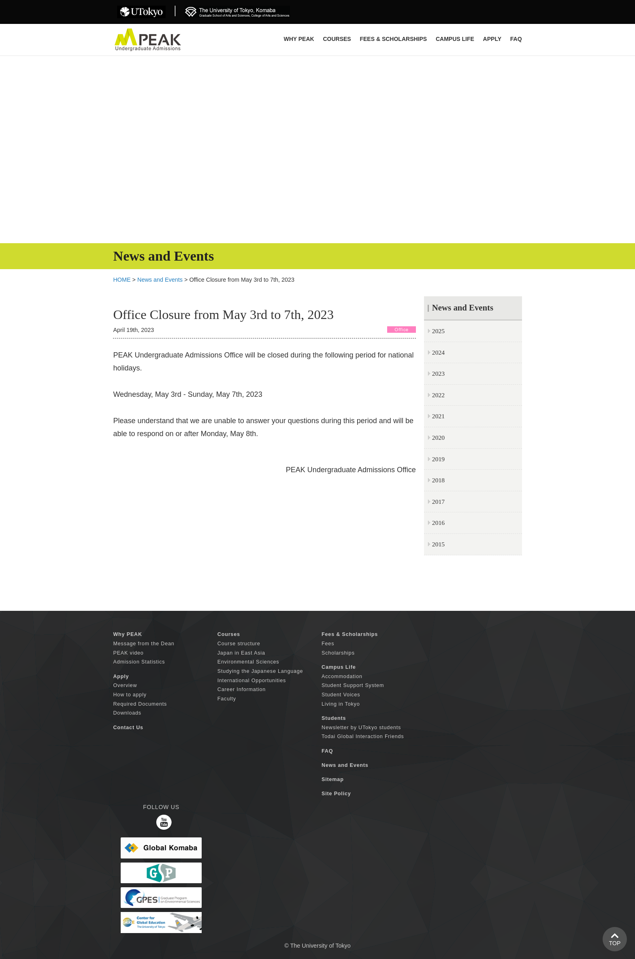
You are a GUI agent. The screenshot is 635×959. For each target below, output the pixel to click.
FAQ (516, 39)
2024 (438, 352)
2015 (438, 544)
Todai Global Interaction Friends (363, 736)
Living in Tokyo (341, 704)
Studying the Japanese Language (260, 671)
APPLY (492, 39)
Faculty (226, 699)
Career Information (241, 689)
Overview (125, 685)
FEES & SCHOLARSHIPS (393, 39)
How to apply (129, 695)
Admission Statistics (139, 662)
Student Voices (341, 695)
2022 (438, 395)
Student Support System (353, 685)
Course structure (238, 643)
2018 (438, 480)
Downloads (127, 713)
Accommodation (342, 676)
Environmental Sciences (248, 662)
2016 (438, 522)
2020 (438, 437)
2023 (438, 373)
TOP (615, 943)
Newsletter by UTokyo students (361, 727)
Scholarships (338, 653)
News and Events (160, 279)
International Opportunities (251, 680)
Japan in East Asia (241, 653)
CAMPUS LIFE (455, 39)
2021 (438, 416)
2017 (438, 501)
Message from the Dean (143, 643)
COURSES (337, 39)
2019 (438, 459)
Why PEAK (298, 39)
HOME (121, 279)
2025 (438, 331)
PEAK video (128, 653)
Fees (328, 643)
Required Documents (140, 704)
